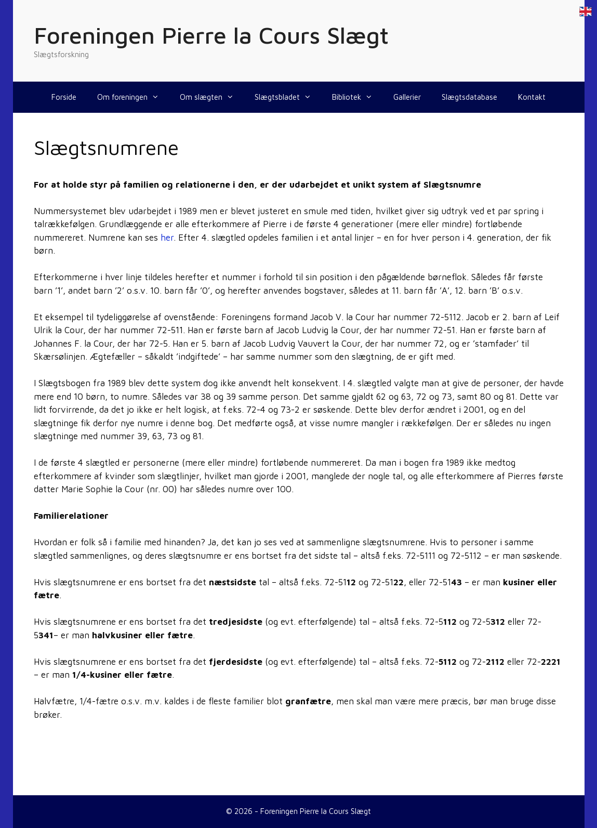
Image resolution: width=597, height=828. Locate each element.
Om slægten (212, 97)
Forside (63, 97)
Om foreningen (133, 97)
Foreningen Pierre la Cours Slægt (211, 34)
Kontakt (532, 97)
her (167, 237)
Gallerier (407, 97)
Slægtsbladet (288, 97)
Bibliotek (357, 97)
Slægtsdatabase (469, 97)
